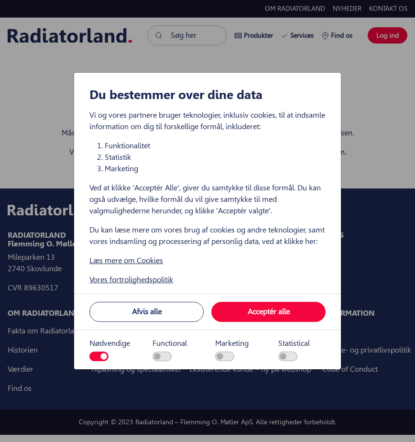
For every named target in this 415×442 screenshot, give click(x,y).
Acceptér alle (269, 311)
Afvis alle (147, 311)
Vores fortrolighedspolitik (131, 279)
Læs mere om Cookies (126, 260)
